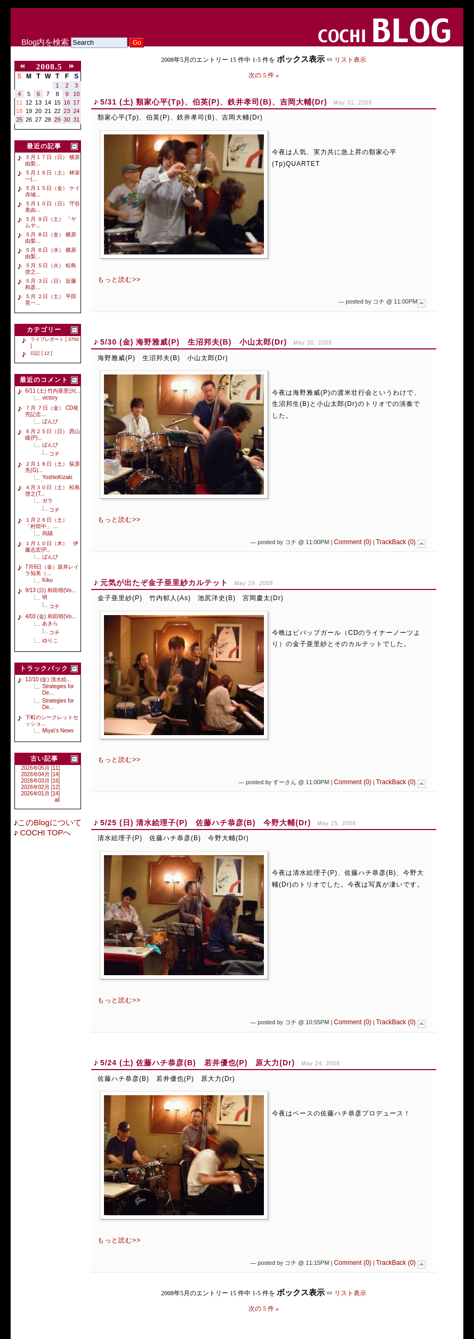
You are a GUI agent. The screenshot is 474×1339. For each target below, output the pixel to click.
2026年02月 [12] (40, 787)
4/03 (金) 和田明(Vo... (50, 616)
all (57, 800)
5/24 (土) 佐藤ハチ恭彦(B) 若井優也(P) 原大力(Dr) (197, 1062)
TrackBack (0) (395, 542)
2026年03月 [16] (40, 781)
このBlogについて (49, 822)
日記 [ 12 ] (41, 353)
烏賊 (47, 533)
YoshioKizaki (57, 477)
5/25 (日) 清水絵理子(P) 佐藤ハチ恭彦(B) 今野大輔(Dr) (205, 822)
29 (57, 119)
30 (66, 119)
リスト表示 (350, 59)
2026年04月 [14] (40, 774)
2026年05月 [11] (40, 768)
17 (76, 102)
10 (76, 94)
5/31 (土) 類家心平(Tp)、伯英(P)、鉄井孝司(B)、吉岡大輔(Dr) (213, 102)
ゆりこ (50, 640)
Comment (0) (352, 542)
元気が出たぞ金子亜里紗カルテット (164, 582)
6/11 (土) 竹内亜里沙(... (52, 391)
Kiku (47, 580)
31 (76, 119)
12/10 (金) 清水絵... (48, 679)
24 (76, 111)
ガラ (47, 501)
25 (19, 119)
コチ (54, 454)
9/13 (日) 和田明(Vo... (50, 590)
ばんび (50, 421)
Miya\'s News (58, 731)
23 (66, 111)
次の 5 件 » (263, 75)
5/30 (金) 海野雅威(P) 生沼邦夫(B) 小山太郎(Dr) (193, 342)
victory (50, 398)
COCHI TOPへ (44, 832)
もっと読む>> (119, 279)
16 (66, 102)
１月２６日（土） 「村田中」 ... (49, 523)
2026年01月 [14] (40, 793)
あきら (50, 623)
